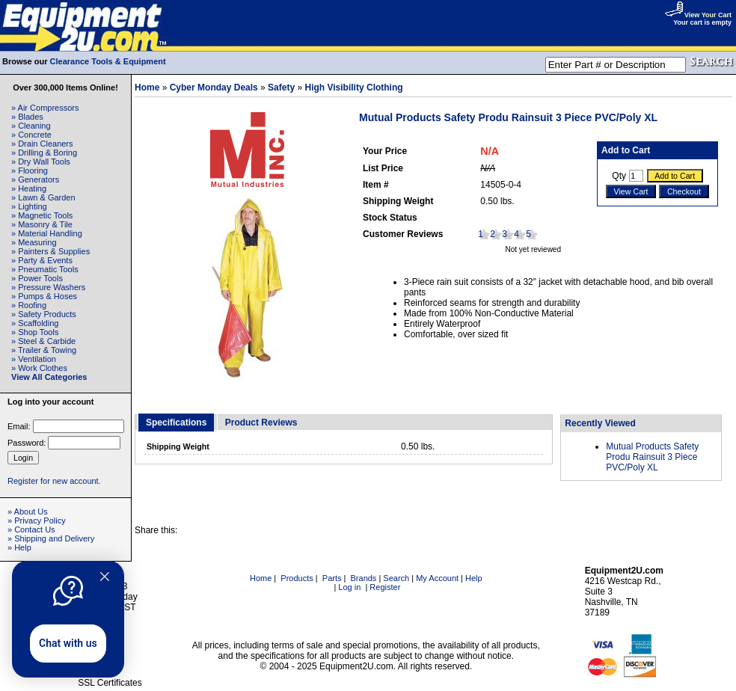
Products (296, 578)
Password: (26, 442)
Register (384, 587)
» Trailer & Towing (43, 350)
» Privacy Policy (36, 520)
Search (396, 578)
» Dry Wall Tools (40, 161)
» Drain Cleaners (42, 143)
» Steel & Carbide (43, 341)
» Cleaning (31, 125)
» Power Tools (37, 278)
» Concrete (31, 134)
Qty (619, 176)
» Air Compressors (45, 107)
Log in (349, 587)
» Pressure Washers (48, 287)
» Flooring (29, 170)
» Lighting (29, 206)
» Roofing (28, 305)
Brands (364, 578)
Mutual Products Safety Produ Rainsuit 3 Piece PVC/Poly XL (652, 457)
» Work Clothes (39, 367)
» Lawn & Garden (43, 197)
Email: (19, 426)
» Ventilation (33, 358)
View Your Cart (698, 15)
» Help (19, 547)
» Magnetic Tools (42, 215)
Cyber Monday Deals (214, 87)
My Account (437, 578)
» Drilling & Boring (44, 152)
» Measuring (34, 242)
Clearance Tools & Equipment (108, 61)
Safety (281, 87)
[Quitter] (104, 576)
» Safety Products (43, 314)
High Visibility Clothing (354, 87)
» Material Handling (46, 233)
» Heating (28, 188)
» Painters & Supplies (50, 251)
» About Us (27, 511)
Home (147, 87)
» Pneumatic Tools (45, 269)
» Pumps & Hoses (44, 296)
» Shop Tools (34, 332)
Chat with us (68, 643)
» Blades (27, 116)
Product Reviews (261, 422)
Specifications (176, 422)
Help (473, 578)
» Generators (35, 179)
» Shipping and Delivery (50, 538)
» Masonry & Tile (42, 224)
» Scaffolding (34, 323)
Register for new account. (54, 480)
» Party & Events (42, 260)
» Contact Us (31, 529)
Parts (332, 578)
